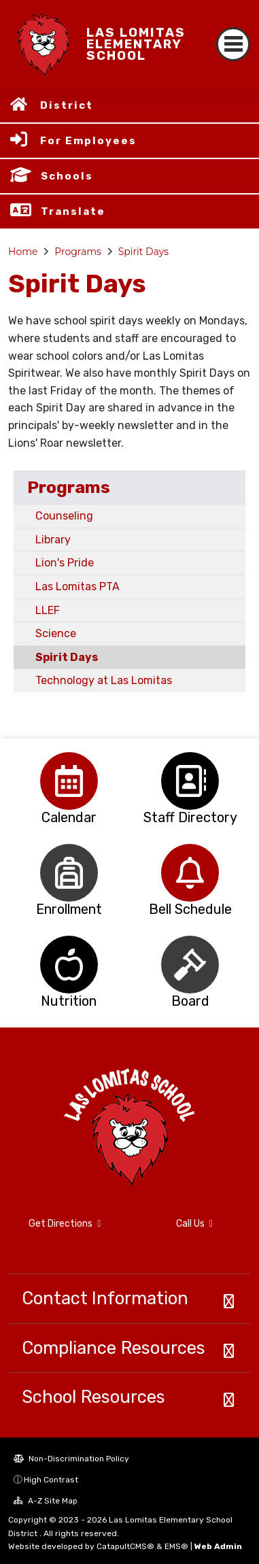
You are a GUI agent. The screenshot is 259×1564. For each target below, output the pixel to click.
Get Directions (65, 1223)
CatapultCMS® (125, 1546)
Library (53, 539)
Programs (77, 251)
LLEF (47, 610)
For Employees (88, 141)
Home (22, 251)
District (66, 105)
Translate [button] (73, 211)
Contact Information (105, 1298)
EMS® (176, 1546)
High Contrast (51, 1479)
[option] (69, 781)
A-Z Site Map (45, 1501)
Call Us (194, 1223)
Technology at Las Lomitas (103, 680)
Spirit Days (143, 251)
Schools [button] (67, 176)
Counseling (64, 515)
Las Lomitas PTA (77, 586)
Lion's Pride (64, 562)
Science (55, 633)
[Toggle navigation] (233, 44)
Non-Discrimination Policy (71, 1458)
